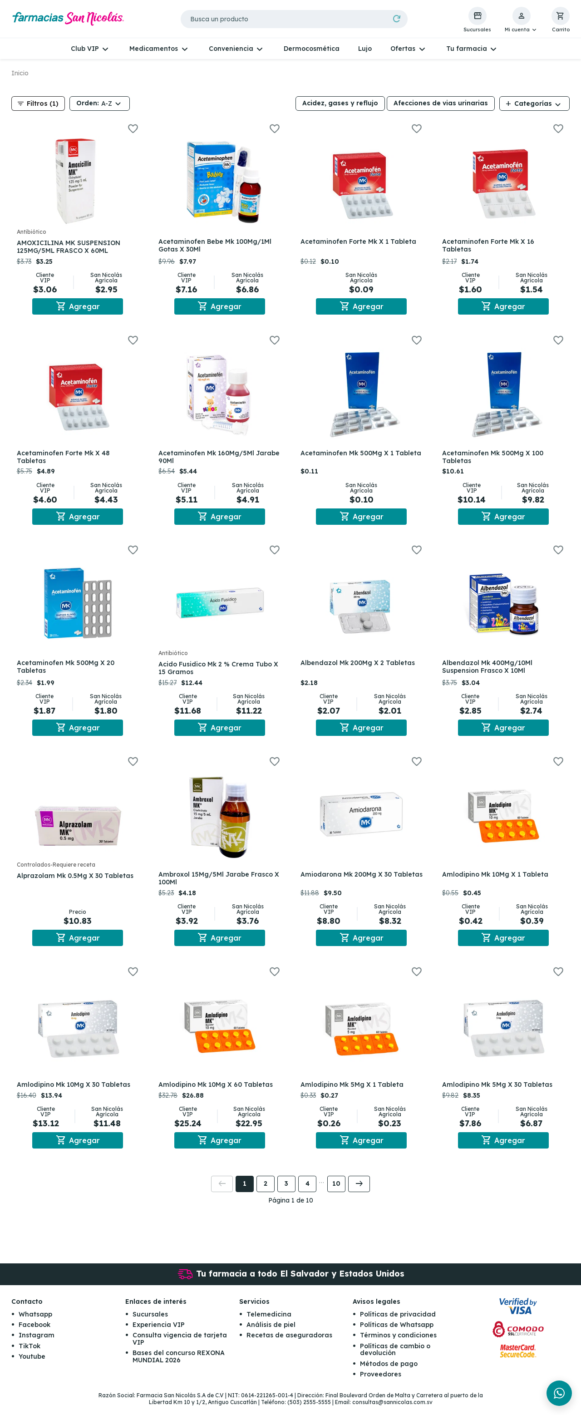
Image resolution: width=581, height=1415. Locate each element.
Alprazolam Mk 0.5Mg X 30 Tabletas (77, 882)
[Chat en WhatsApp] (559, 1393)
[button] (521, 20)
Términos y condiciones (398, 1345)
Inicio (20, 73)
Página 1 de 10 (290, 1210)
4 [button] (307, 1193)
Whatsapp (35, 1324)
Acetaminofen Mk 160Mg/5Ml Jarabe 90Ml (208, 459)
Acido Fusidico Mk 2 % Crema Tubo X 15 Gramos (217, 672)
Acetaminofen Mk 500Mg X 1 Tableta (348, 459)
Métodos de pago (389, 1373)
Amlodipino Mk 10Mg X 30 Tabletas (75, 1092)
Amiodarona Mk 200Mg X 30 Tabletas (348, 884)
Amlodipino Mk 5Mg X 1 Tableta (353, 1092)
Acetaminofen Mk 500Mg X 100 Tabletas (495, 459)
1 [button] (244, 1193)
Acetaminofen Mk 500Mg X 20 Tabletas (67, 671)
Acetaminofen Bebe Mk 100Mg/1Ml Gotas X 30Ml (217, 245)
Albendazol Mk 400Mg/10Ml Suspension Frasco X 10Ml (489, 671)
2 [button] (265, 1193)
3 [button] (286, 1193)
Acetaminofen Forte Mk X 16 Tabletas (490, 245)
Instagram (36, 1345)
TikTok (29, 1355)
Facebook (34, 1334)
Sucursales (150, 1324)
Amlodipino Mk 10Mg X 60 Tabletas (218, 1092)
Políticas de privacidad (398, 1324)
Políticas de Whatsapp (396, 1334)
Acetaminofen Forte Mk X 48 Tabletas (65, 459)
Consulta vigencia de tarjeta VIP (180, 1348)
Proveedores (380, 1384)
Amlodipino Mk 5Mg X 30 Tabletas (499, 1092)
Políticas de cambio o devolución (395, 1358)
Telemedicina (268, 1324)
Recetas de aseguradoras (289, 1345)
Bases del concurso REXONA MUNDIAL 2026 (179, 1365)
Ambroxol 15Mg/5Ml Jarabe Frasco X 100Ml (218, 884)
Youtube (32, 1366)
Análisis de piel (270, 1334)
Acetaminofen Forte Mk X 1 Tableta (360, 241)
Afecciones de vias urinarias (441, 103)
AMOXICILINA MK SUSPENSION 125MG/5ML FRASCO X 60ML (70, 247)
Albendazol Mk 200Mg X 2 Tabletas (359, 667)
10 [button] (336, 1193)
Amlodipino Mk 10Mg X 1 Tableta (497, 880)
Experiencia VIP (159, 1334)
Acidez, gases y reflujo (340, 103)
